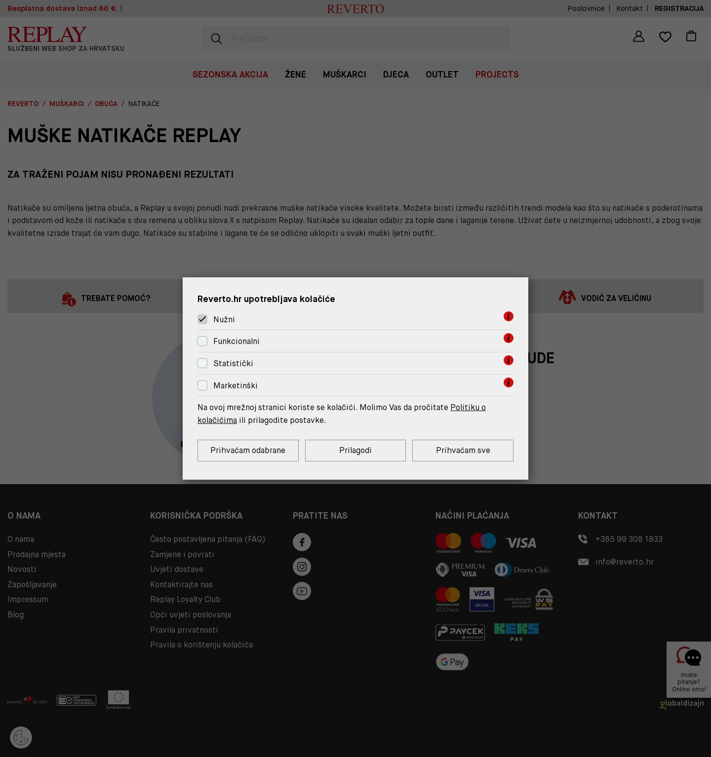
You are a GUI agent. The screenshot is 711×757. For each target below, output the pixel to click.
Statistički (233, 363)
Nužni (224, 319)
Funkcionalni (236, 341)
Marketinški (235, 385)
